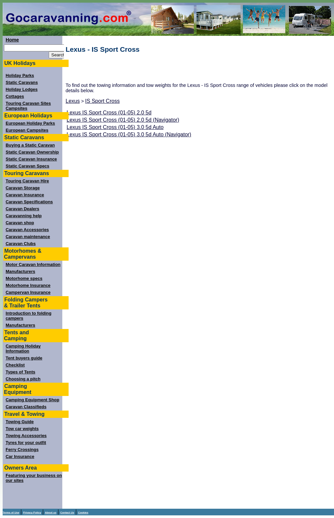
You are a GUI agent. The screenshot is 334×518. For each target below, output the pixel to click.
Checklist (15, 364)
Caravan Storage (23, 187)
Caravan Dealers (22, 208)
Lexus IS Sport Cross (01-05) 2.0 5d (109, 112)
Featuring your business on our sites (34, 478)
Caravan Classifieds (26, 406)
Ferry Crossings (22, 449)
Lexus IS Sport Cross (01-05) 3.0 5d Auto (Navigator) (129, 134)
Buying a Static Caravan (30, 145)
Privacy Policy (32, 512)
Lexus (73, 101)
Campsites (17, 108)
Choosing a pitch (23, 378)
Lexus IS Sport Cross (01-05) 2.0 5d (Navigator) (123, 120)
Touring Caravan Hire (27, 180)
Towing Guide (20, 421)
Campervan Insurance (28, 292)
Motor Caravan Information (33, 264)
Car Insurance (20, 456)
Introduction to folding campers (28, 316)
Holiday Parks (20, 75)
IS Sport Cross (102, 101)
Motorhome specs (24, 278)
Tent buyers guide (24, 358)
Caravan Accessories (27, 229)
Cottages (15, 96)
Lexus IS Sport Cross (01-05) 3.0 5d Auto (115, 127)
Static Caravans (22, 82)
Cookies (83, 512)
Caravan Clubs (21, 243)
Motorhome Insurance (28, 285)
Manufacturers (20, 271)
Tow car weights (22, 428)
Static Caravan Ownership (32, 152)
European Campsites (27, 130)
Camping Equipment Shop (32, 399)
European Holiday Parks (30, 123)
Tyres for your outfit (26, 442)
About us (50, 512)
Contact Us (67, 512)
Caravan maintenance (28, 236)
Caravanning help (24, 215)
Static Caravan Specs (27, 165)
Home (12, 39)
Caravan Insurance (25, 194)
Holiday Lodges (21, 89)
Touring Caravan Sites (28, 103)
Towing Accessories (26, 435)
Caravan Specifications (29, 201)
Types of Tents (20, 371)
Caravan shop (20, 222)
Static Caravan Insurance (31, 159)
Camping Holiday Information (23, 349)
